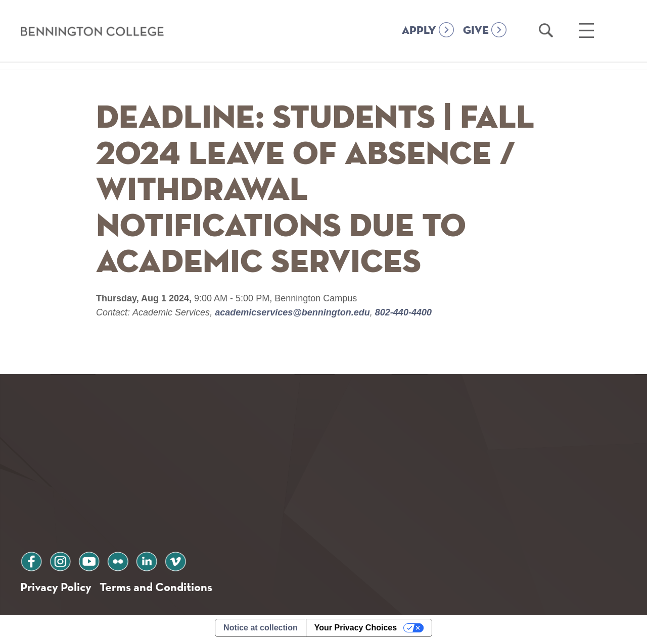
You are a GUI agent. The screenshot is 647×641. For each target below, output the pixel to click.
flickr (118, 560)
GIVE (476, 30)
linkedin (146, 560)
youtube (89, 560)
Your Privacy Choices (355, 627)
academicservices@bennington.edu (292, 312)
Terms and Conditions (156, 587)
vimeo (175, 560)
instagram (60, 560)
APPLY (419, 30)
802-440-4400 (402, 312)
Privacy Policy (55, 587)
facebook (31, 560)
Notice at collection (260, 627)
